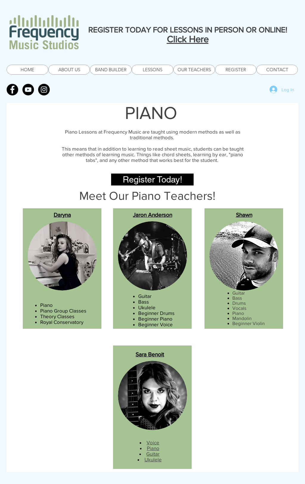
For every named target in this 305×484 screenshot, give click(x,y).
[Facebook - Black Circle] (12, 89)
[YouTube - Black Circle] (28, 89)
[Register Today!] (152, 179)
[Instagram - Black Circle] (44, 89)
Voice (153, 442)
